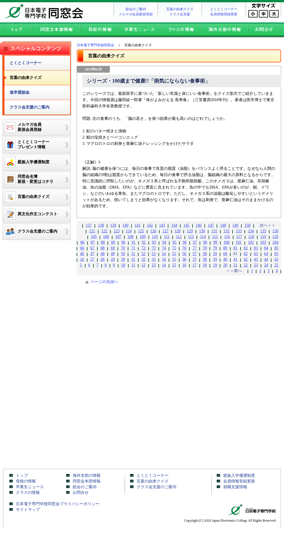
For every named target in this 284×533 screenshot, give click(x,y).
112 (178, 237)
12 (143, 265)
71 (133, 248)
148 (223, 225)
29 (113, 259)
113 (191, 237)
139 (113, 225)
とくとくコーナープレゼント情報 (26, 144)
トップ (16, 30)
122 (104, 231)
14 (164, 265)
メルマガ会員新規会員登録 (22, 127)
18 (205, 265)
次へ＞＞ (267, 225)
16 (184, 265)
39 (215, 259)
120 (275, 237)
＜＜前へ (234, 271)
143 (162, 225)
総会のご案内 (136, 9)
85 (276, 248)
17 (195, 265)
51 (133, 254)
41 (235, 259)
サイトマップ (28, 509)
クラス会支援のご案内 (29, 107)
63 (256, 254)
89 (113, 242)
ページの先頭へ (104, 282)
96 (185, 242)
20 (225, 265)
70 (123, 248)
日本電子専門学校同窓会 (45, 11)
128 (178, 231)
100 (226, 242)
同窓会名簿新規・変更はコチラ (28, 179)
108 (130, 237)
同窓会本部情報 (56, 30)
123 (117, 231)
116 (227, 237)
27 (92, 259)
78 (205, 248)
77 (195, 248)
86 (82, 242)
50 (123, 254)
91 (133, 242)
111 (167, 237)
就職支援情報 (235, 487)
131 (214, 231)
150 (247, 225)
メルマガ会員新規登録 (136, 14)
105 (94, 237)
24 (266, 265)
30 (123, 259)
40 (225, 259)
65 (276, 254)
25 (276, 265)
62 (246, 254)
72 (143, 248)
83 (256, 248)
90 (123, 242)
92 (144, 242)
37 (195, 259)
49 (113, 254)
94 (164, 242)
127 (165, 231)
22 (246, 265)
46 (82, 254)
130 (202, 231)
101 (239, 242)
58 (205, 254)
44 (266, 259)
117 (239, 237)
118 (251, 237)
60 (225, 254)
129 (190, 231)
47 (92, 254)
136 (275, 231)
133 (239, 231)
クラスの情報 (181, 30)
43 (256, 259)
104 (275, 242)
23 (256, 265)
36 (184, 259)
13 (154, 265)
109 (143, 237)
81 (235, 248)
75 (174, 248)
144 (174, 225)
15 (174, 265)
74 (164, 248)
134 (251, 231)
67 (92, 248)
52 (143, 254)
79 (215, 248)
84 (266, 248)
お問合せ (266, 30)
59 (215, 254)
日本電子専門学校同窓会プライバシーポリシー (57, 504)
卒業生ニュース (139, 30)
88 (103, 242)
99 (215, 242)
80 (225, 248)
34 (164, 259)
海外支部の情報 (224, 30)
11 (133, 265)
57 (195, 254)
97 (195, 242)
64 (266, 254)
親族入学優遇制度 (239, 475)
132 (226, 231)
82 (246, 248)
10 (123, 265)
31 (133, 259)
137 (89, 225)
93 (154, 242)
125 (141, 231)
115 (215, 237)
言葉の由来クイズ (179, 9)
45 (276, 259)
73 (154, 248)
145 (186, 225)
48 (103, 254)
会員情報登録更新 (223, 14)
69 (113, 248)
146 (199, 225)
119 (263, 237)
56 (184, 254)
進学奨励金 (20, 92)
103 (263, 242)
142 (150, 225)
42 (246, 259)
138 (101, 225)
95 (174, 242)
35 (174, 259)
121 (92, 231)
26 (82, 259)
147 (211, 225)
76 (184, 248)
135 (263, 231)
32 (143, 259)
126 (153, 231)
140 (125, 225)
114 (203, 237)
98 (205, 242)
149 (235, 225)
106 (106, 237)
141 (138, 225)
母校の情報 (98, 30)
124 (129, 231)
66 (82, 248)
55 (174, 254)
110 (155, 237)
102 (251, 242)
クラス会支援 (180, 14)
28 (103, 259)
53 (154, 254)
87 (93, 242)
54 (164, 254)
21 (235, 265)
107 (118, 237)
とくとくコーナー (223, 9)
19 (215, 265)
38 (205, 259)
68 (103, 248)
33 (154, 259)
